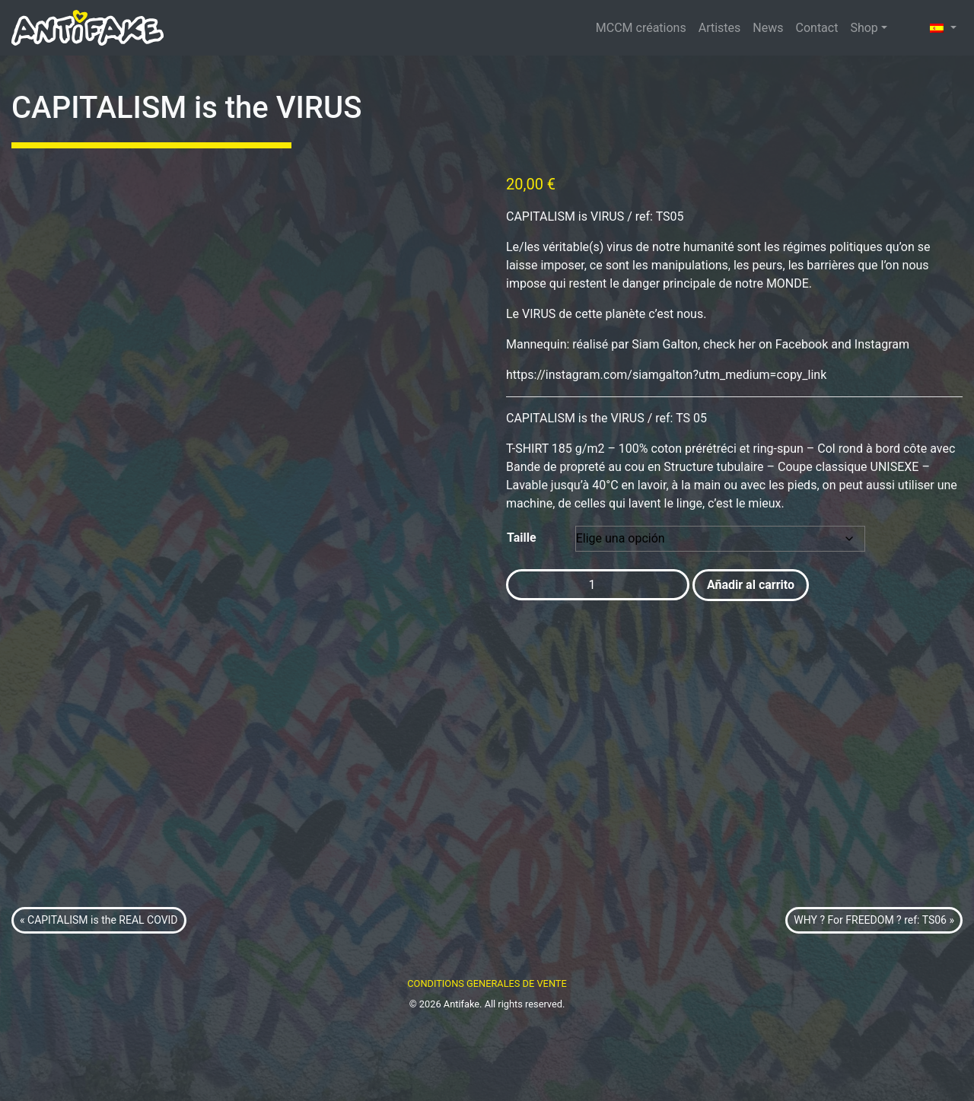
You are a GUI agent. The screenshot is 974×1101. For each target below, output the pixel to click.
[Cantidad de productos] (597, 585)
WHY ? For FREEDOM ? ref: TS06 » (874, 997)
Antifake (461, 1081)
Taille (521, 537)
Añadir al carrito (750, 585)
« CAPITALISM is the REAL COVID (99, 997)
